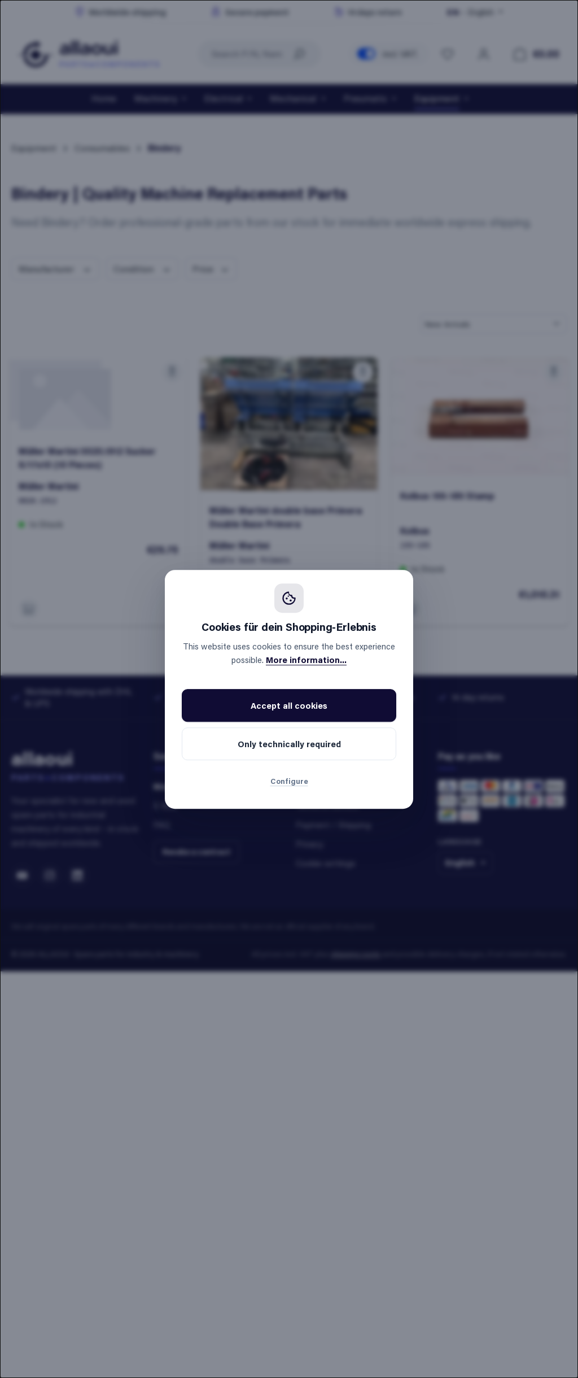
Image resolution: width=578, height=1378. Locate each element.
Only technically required (289, 743)
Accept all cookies (289, 705)
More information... (306, 659)
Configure (289, 781)
